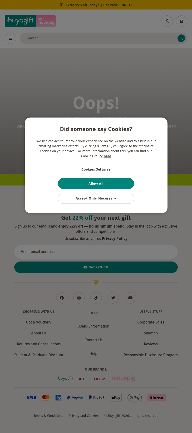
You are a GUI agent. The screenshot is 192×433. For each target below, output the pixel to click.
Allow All (96, 183)
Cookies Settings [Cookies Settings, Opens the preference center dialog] (95, 169)
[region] (96, 165)
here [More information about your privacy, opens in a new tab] (107, 156)
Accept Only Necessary (96, 198)
